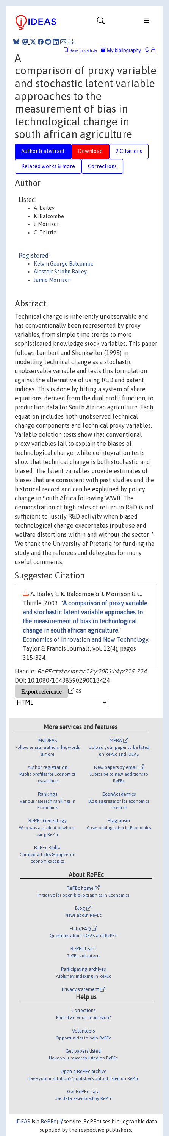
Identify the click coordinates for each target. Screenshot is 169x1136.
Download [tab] (90, 151)
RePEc (52, 1122)
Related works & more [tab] (48, 166)
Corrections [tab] (102, 166)
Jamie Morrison (52, 280)
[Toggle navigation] (100, 22)
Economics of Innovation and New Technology (85, 639)
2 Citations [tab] (129, 151)
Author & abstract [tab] (43, 151)
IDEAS (22, 1122)
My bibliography (121, 50)
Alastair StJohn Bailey (60, 272)
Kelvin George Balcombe (64, 264)
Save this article (83, 50)
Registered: (34, 255)
